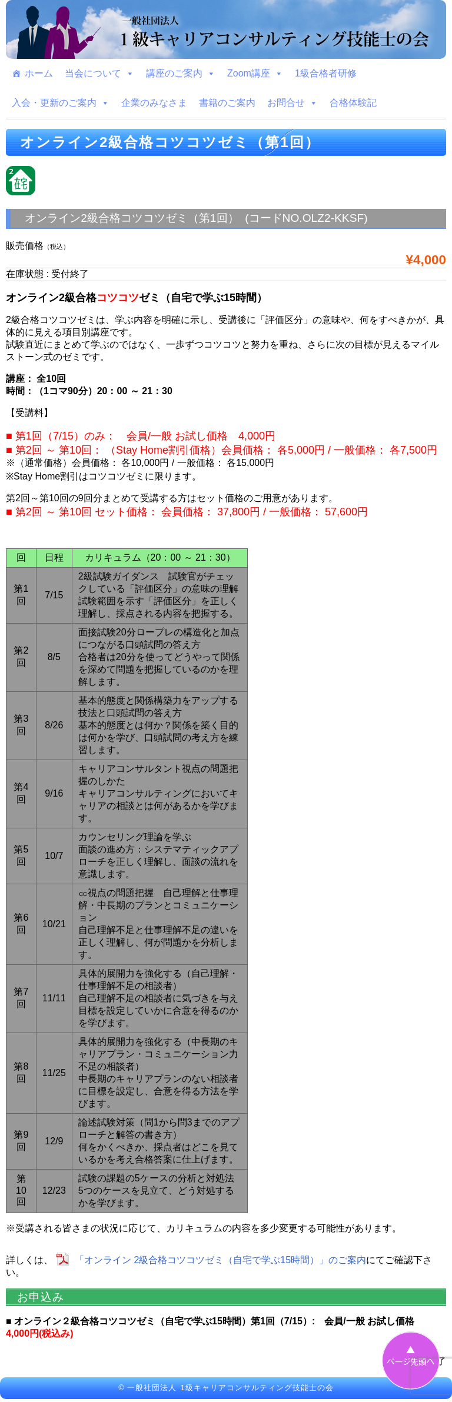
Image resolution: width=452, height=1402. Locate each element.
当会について (99, 73)
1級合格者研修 (326, 73)
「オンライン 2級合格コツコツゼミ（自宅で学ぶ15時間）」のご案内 (220, 1260)
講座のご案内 (180, 73)
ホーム (39, 73)
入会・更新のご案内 (60, 103)
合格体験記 (353, 103)
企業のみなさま (154, 103)
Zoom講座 (255, 73)
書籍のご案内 (227, 103)
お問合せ (292, 103)
